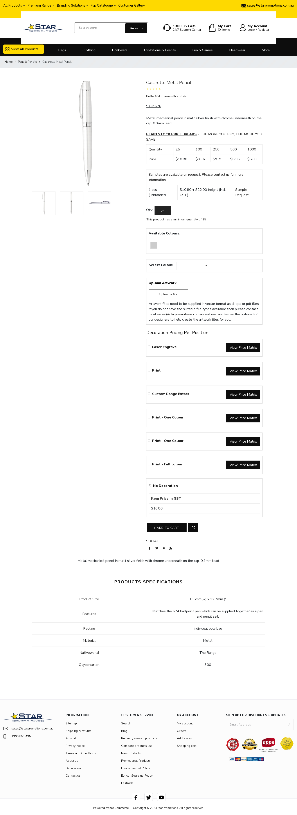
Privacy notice (75, 746)
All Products (12, 5)
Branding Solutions (71, 5)
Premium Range (39, 5)
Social (152, 541)
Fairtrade (127, 783)
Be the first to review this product (167, 96)
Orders (182, 731)
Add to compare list (193, 527)
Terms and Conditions (81, 753)
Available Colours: (164, 233)
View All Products (21, 49)
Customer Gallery (131, 5)
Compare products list (136, 746)
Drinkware (120, 50)
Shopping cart (186, 746)
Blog (124, 731)
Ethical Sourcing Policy (137, 776)
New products (131, 753)
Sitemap (71, 723)
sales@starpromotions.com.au (180, 314)
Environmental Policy (135, 768)
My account (185, 723)
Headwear (237, 50)
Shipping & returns (79, 731)
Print (156, 370)
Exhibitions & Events (160, 50)
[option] (44, 203)
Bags (62, 50)
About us (72, 761)
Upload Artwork (162, 283)
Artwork (71, 738)
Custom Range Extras (170, 393)
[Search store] (111, 27)
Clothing (89, 50)
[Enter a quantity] (163, 210)
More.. (266, 50)
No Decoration (165, 485)
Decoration (73, 768)
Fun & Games (202, 50)
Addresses (184, 738)
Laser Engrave (164, 347)
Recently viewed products (139, 738)
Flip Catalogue (102, 5)
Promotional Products (136, 761)
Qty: (149, 209)
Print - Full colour (167, 464)
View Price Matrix (243, 347)
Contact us (73, 776)
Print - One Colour (168, 417)
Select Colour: (161, 265)
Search (136, 28)
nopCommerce (119, 808)
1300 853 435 (17, 736)
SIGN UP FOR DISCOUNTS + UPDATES (256, 715)
